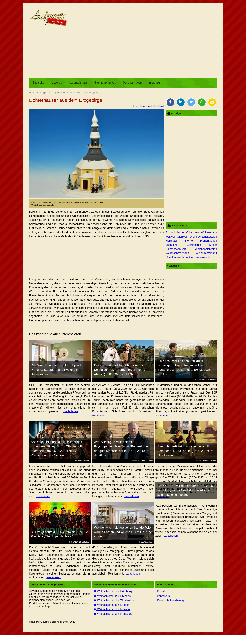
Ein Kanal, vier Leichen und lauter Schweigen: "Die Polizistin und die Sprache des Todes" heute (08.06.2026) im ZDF (184, 367)
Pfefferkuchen (208, 240)
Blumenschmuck (176, 248)
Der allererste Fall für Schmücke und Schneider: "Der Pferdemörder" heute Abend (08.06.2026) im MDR (119, 370)
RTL (72, 542)
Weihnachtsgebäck (177, 253)
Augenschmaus (78, 82)
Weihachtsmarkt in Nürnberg (113, 591)
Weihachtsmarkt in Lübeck (111, 604)
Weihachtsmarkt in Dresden (112, 596)
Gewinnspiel (194, 244)
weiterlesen (70, 411)
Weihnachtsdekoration (203, 236)
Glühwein (182, 236)
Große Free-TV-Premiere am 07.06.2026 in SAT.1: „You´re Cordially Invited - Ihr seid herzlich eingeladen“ (185, 490)
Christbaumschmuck (178, 257)
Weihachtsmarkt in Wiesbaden (114, 600)
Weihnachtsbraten (206, 248)
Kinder (213, 244)
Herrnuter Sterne (179, 240)
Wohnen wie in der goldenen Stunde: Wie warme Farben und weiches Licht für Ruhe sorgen (123, 532)
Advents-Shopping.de (40, 92)
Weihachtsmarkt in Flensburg (113, 613)
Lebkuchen (172, 244)
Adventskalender (201, 257)
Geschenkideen (132, 82)
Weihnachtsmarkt (206, 253)
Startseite (38, 82)
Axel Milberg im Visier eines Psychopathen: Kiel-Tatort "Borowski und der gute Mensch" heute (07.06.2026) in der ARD (122, 448)
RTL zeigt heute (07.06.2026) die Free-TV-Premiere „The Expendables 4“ (60, 534)
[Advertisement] (123, 52)
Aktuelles (56, 82)
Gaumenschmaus (105, 82)
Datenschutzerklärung (170, 600)
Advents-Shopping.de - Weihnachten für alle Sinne (48, 17)
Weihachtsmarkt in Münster (112, 609)
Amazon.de (49, 205)
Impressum (155, 82)
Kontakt (161, 591)
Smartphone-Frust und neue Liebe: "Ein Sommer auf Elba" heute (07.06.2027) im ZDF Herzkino (185, 451)
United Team (37, 205)
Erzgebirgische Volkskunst (152, 106)
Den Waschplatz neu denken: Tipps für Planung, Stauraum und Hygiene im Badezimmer (57, 370)
